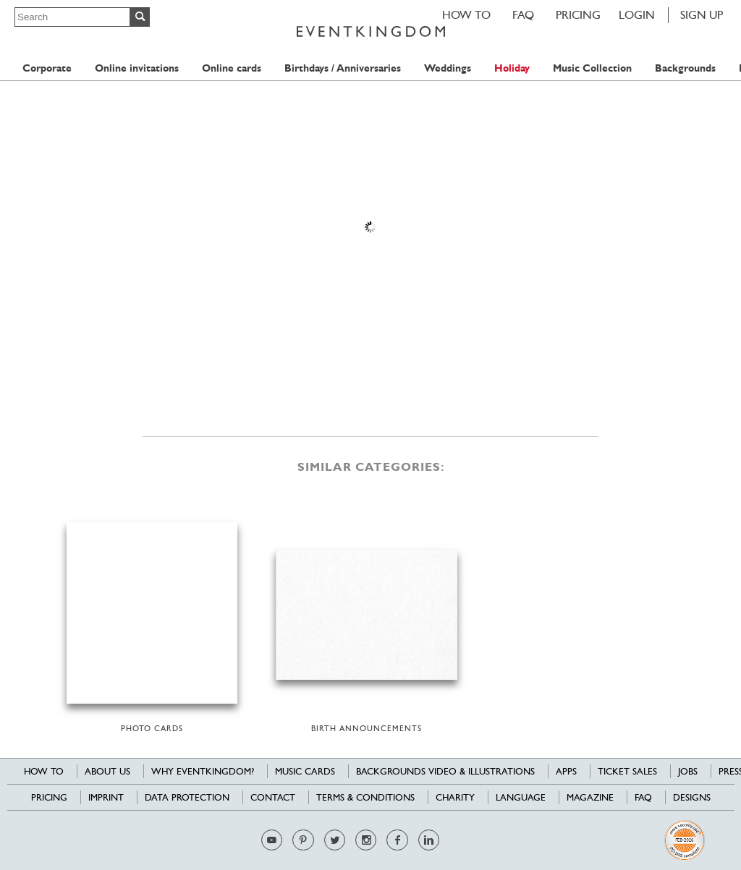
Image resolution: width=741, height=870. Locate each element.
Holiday (512, 68)
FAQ (523, 15)
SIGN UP (701, 15)
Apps (566, 771)
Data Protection (187, 797)
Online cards (231, 68)
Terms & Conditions (365, 797)
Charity (455, 797)
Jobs (688, 771)
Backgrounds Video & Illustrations (445, 771)
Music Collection (592, 68)
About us (107, 771)
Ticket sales (627, 771)
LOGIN (637, 15)
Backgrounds (685, 68)
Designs (692, 797)
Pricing (578, 15)
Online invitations (137, 68)
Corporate (47, 68)
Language (521, 797)
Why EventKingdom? (202, 771)
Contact (272, 797)
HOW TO (466, 15)
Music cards (305, 771)
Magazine (590, 797)
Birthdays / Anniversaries (342, 68)
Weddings (447, 68)
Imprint (106, 797)
